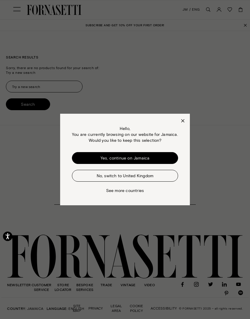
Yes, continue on (125, 158)
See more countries (125, 190)
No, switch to (125, 175)
